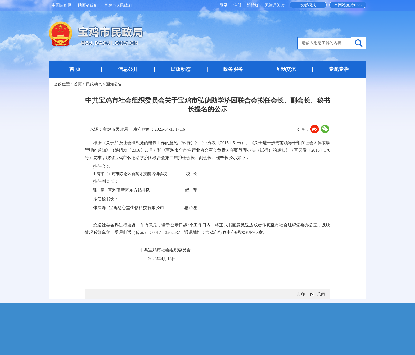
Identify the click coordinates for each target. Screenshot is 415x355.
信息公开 (128, 69)
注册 (237, 5)
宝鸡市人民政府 (118, 5)
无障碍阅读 (275, 5)
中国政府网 (62, 5)
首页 (78, 84)
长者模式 (308, 5)
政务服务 (233, 69)
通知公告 (114, 84)
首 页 (75, 69)
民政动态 (180, 69)
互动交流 (286, 69)
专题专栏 (339, 69)
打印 (301, 294)
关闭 (321, 294)
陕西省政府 (88, 5)
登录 (224, 5)
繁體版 (253, 5)
